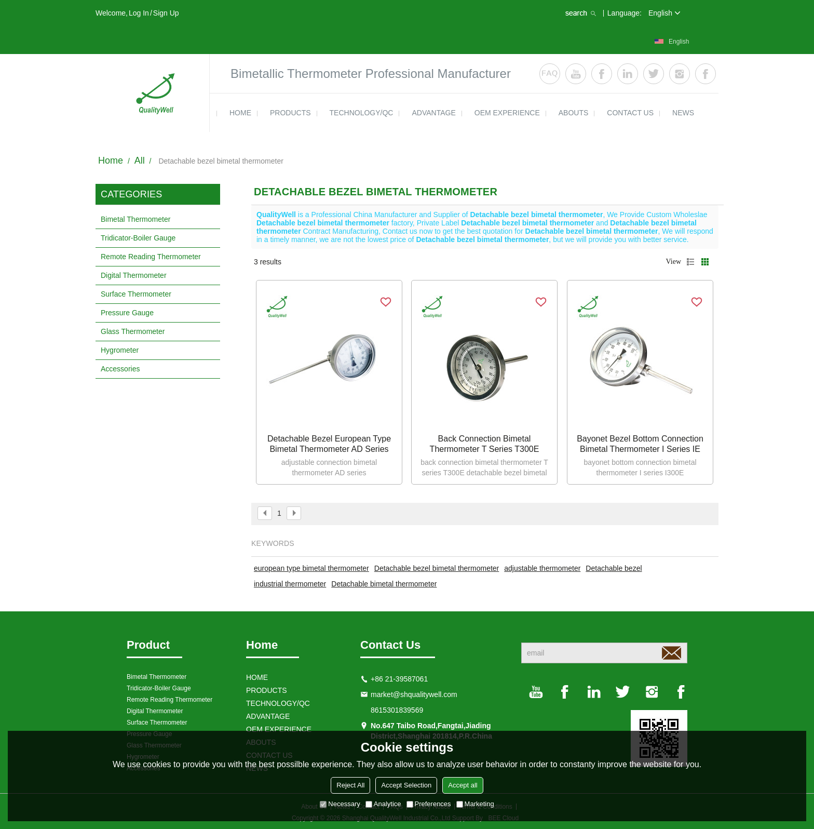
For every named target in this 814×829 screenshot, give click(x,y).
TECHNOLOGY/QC (362, 113)
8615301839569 (397, 710)
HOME (240, 113)
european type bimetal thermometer (311, 568)
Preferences (428, 804)
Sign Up (166, 13)
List (690, 262)
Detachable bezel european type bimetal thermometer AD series (329, 443)
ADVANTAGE (433, 113)
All (139, 160)
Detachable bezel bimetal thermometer (436, 568)
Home (110, 160)
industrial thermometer (290, 584)
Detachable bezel (614, 568)
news (683, 113)
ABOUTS (574, 113)
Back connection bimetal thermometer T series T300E (484, 443)
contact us (630, 113)
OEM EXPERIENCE (507, 113)
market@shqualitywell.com (414, 694)
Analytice (383, 804)
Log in (139, 13)
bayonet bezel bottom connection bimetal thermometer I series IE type (640, 444)
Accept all (462, 785)
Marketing (475, 804)
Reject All (350, 785)
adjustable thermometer (542, 568)
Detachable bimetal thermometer (384, 584)
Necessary (340, 804)
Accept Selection (406, 785)
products (290, 113)
